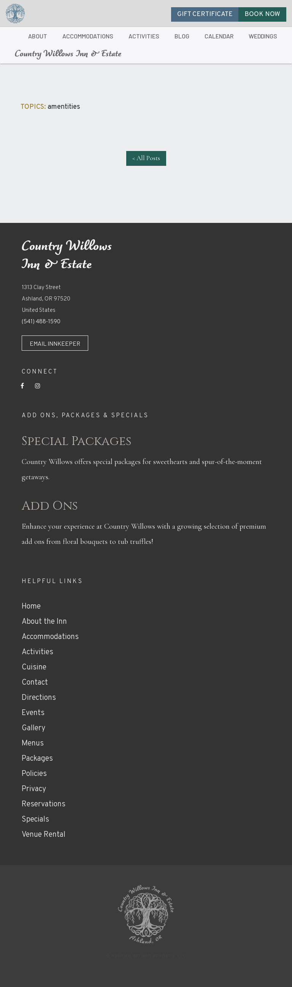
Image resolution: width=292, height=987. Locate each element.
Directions (39, 698)
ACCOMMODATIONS (87, 36)
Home (31, 607)
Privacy (34, 789)
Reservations (43, 804)
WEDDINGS (263, 36)
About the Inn (44, 622)
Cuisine (34, 667)
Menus (33, 744)
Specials (35, 820)
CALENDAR (219, 36)
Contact (35, 683)
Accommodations (50, 637)
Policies (34, 774)
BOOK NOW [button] (262, 14)
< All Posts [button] (146, 158)
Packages (37, 759)
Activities (37, 652)
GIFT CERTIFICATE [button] (205, 14)
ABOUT (37, 36)
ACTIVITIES (144, 36)
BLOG (182, 36)
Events (33, 713)
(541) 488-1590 (41, 322)
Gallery (33, 728)
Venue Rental (43, 835)
